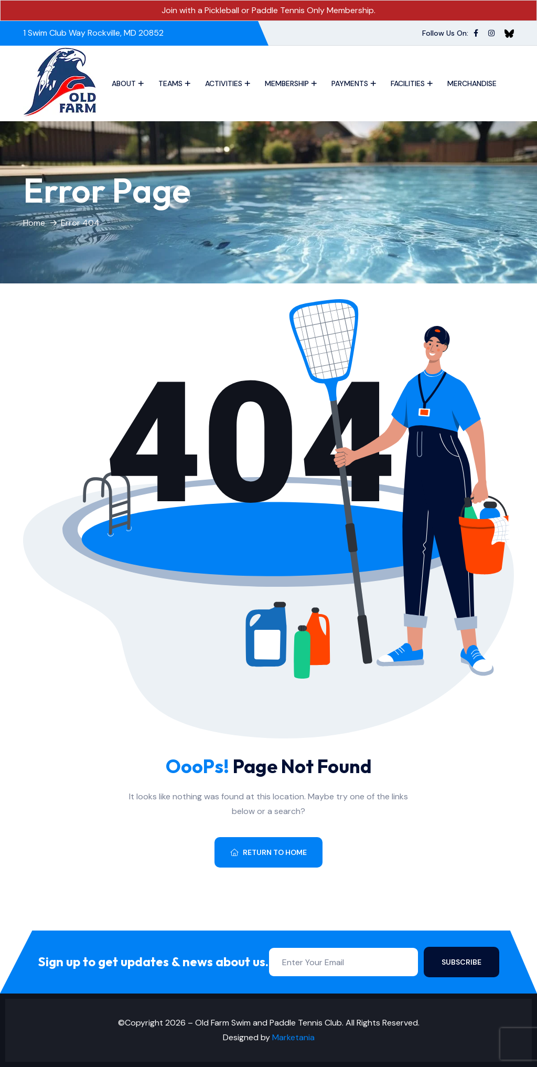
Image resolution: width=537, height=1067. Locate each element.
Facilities (408, 83)
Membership (287, 83)
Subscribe (461, 962)
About (124, 83)
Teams (170, 83)
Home (34, 222)
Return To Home (268, 852)
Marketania (293, 1037)
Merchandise (472, 83)
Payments (349, 83)
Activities (223, 83)
